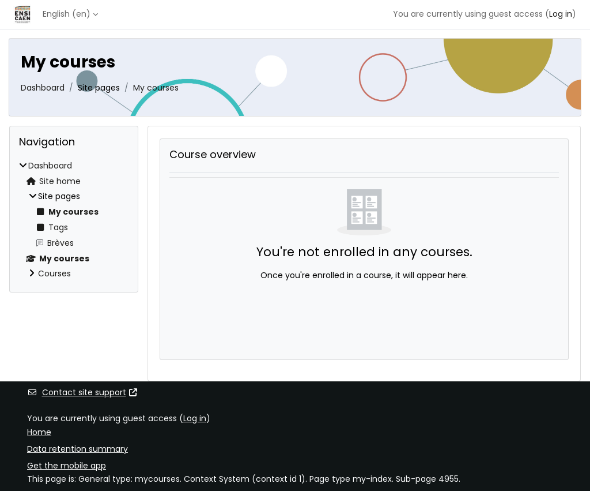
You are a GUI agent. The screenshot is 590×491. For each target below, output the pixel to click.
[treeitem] (73, 220)
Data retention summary (77, 449)
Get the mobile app (66, 465)
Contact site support (82, 392)
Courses (54, 273)
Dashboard (43, 87)
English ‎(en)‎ (66, 14)
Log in (560, 14)
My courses (156, 87)
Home (39, 432)
